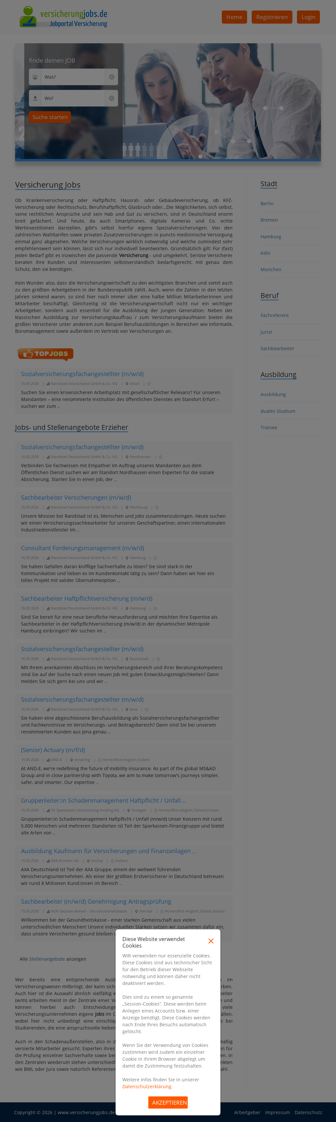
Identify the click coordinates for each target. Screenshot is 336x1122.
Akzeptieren (169, 1102)
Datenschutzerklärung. (147, 1086)
